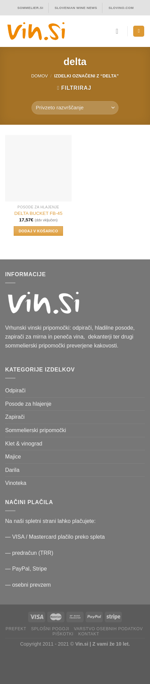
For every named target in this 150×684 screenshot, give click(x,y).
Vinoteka (15, 483)
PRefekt (15, 628)
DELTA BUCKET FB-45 (38, 213)
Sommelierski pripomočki (35, 430)
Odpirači (15, 390)
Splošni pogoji (50, 628)
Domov (39, 75)
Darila (12, 470)
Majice (13, 457)
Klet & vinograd (23, 444)
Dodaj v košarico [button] (38, 231)
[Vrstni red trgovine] (75, 107)
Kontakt (88, 634)
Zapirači (15, 417)
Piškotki (62, 634)
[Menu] (138, 31)
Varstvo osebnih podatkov (108, 628)
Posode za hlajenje (28, 404)
